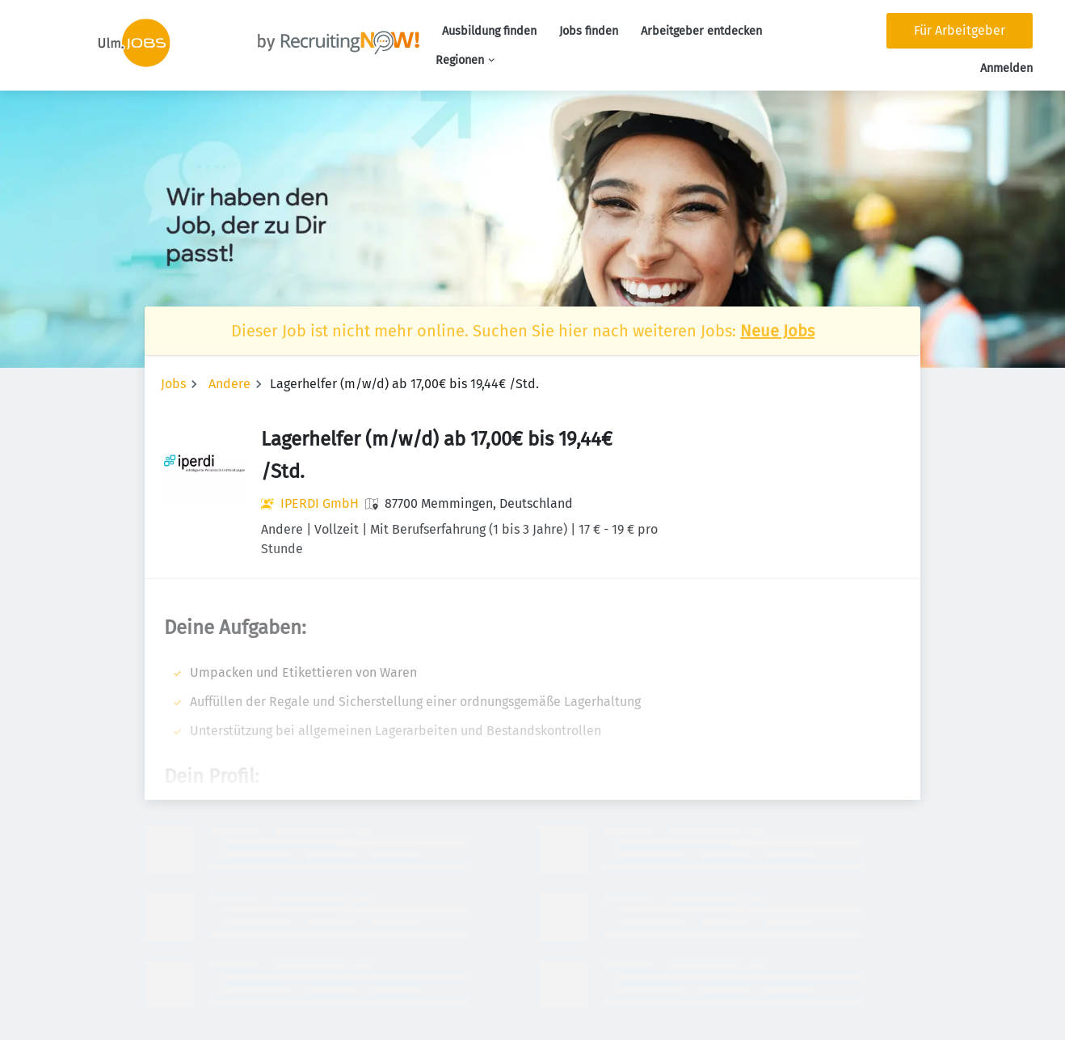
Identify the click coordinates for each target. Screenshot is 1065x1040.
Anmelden (1006, 68)
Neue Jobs (777, 330)
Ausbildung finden (489, 31)
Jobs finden (588, 31)
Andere (229, 383)
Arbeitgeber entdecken (701, 31)
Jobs (173, 383)
